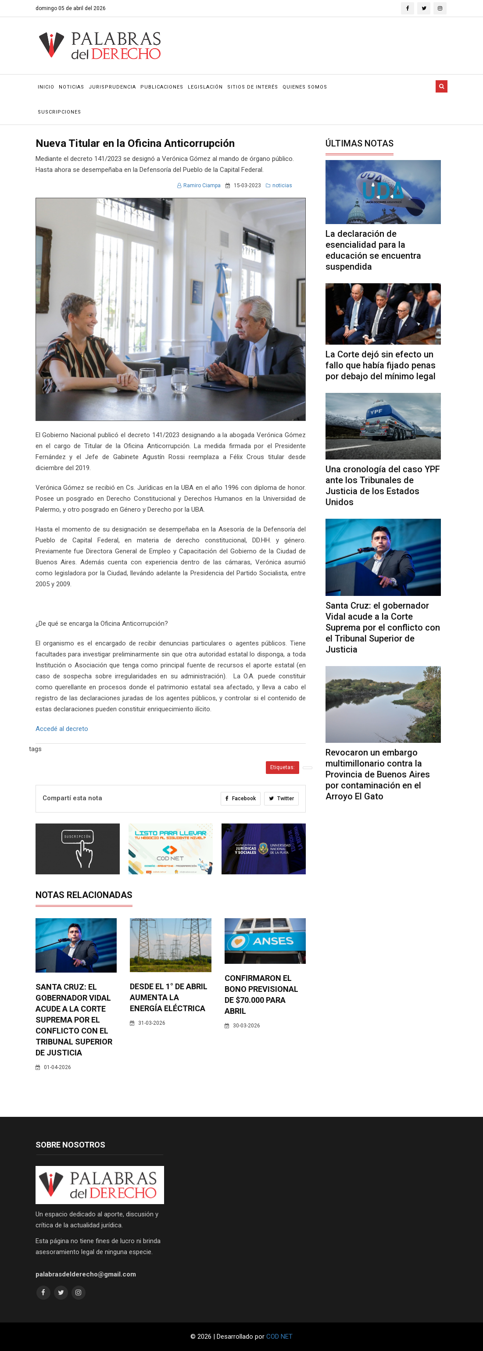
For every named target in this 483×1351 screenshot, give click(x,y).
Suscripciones (59, 112)
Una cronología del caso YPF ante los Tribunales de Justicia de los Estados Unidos (383, 485)
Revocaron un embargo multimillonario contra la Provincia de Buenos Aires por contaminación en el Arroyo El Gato (378, 774)
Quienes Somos (305, 87)
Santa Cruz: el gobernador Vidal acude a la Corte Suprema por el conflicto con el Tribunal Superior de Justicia (74, 1019)
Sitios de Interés (252, 87)
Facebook (240, 798)
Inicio (46, 87)
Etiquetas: (282, 767)
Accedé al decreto (62, 729)
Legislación (205, 87)
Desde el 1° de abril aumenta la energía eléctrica (169, 997)
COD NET (279, 1336)
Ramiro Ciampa (199, 185)
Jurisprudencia (112, 87)
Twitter (281, 798)
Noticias (71, 87)
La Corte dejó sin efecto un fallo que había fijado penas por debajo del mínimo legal (381, 365)
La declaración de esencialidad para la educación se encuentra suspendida (373, 250)
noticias (279, 185)
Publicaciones (161, 87)
